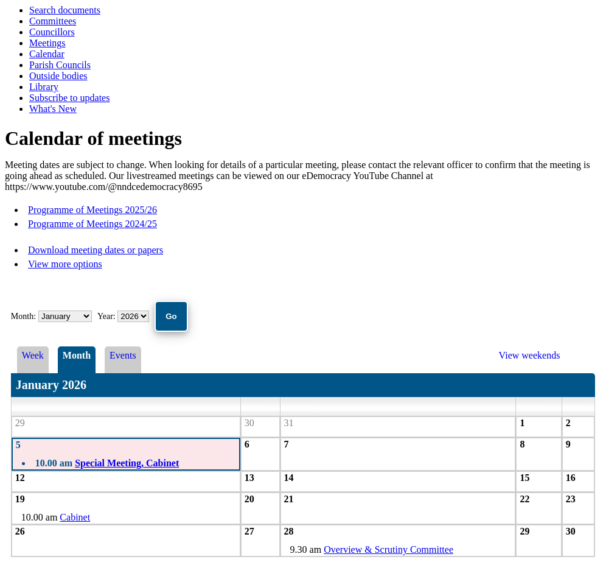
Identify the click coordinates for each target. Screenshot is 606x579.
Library (43, 87)
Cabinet (75, 517)
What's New (53, 109)
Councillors (52, 32)
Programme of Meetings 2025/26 (92, 210)
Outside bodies (58, 76)
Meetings (47, 43)
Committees (52, 21)
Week (33, 355)
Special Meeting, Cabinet (127, 463)
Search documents (64, 10)
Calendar (46, 54)
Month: (23, 316)
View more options (65, 264)
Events (123, 355)
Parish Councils (60, 65)
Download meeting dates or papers (95, 250)
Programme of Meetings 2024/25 (92, 224)
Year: (107, 316)
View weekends (529, 355)
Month (77, 355)
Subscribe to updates (69, 98)
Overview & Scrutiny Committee (388, 549)
